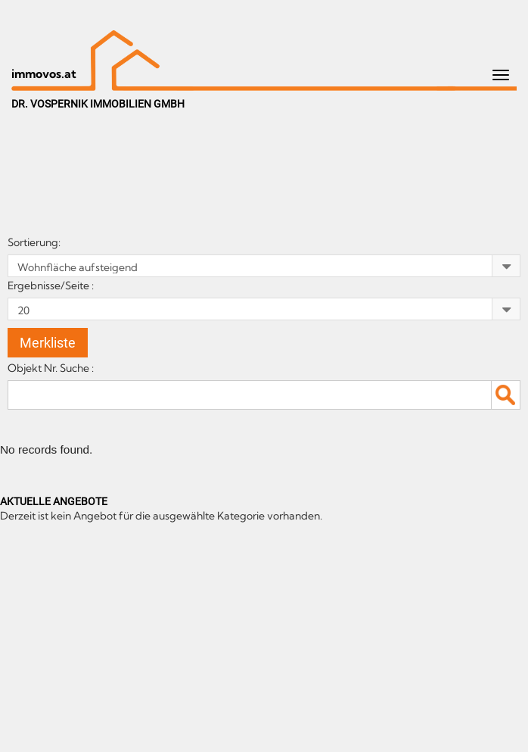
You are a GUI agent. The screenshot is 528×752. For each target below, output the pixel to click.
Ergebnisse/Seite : (52, 285)
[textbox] (264, 394)
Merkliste (48, 343)
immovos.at (43, 73)
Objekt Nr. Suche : (53, 368)
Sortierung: (35, 242)
